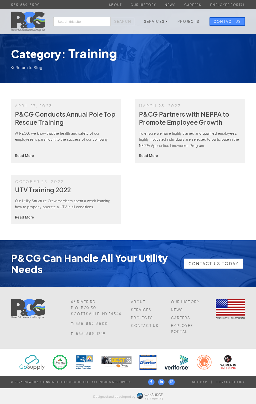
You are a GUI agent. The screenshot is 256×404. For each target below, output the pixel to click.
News (170, 5)
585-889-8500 (25, 5)
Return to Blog (26, 67)
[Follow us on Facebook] (151, 382)
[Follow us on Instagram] (172, 382)
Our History (143, 5)
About (115, 5)
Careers (193, 5)
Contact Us (227, 21)
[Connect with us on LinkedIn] (162, 382)
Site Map (199, 381)
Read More (24, 155)
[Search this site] (82, 21)
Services (154, 21)
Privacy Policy (230, 381)
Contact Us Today (213, 263)
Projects (189, 21)
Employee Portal (227, 5)
